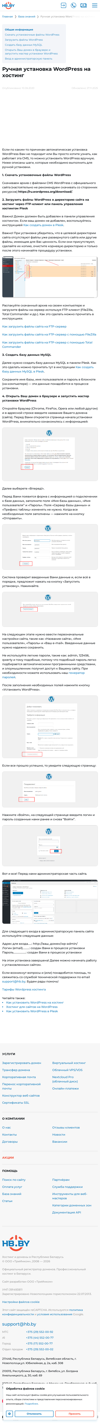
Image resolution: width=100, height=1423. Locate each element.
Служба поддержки (67, 1187)
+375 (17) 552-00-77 (39, 1343)
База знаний (11, 1194)
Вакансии (59, 1141)
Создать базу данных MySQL (23, 44)
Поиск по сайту (14, 1180)
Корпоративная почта (19, 1077)
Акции (8, 1157)
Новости (58, 1134)
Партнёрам (61, 1180)
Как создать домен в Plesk (43, 225)
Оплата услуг (12, 1187)
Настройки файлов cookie (21, 1302)
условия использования (54, 1314)
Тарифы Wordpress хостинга (24, 989)
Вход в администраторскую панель (28, 58)
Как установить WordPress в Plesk (32, 1011)
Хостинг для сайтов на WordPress (32, 1007)
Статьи (7, 1201)
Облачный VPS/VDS (67, 1070)
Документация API (66, 1212)
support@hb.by (13, 981)
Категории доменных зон (71, 1205)
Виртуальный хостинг (69, 1063)
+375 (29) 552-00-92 (39, 1332)
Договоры (10, 1141)
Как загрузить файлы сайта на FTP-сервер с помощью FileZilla (49, 334)
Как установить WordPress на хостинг (35, 1002)
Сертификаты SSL (15, 1102)
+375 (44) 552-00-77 (40, 1337)
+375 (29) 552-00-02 (39, 1349)
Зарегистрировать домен (21, 1063)
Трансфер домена (16, 1070)
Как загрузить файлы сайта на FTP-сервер (34, 326)
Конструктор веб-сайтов (21, 1095)
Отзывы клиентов (66, 1127)
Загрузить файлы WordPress (24, 39)
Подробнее (31, 1403)
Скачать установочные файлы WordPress (32, 34)
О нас (6, 1127)
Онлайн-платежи (65, 1088)
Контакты (9, 1134)
